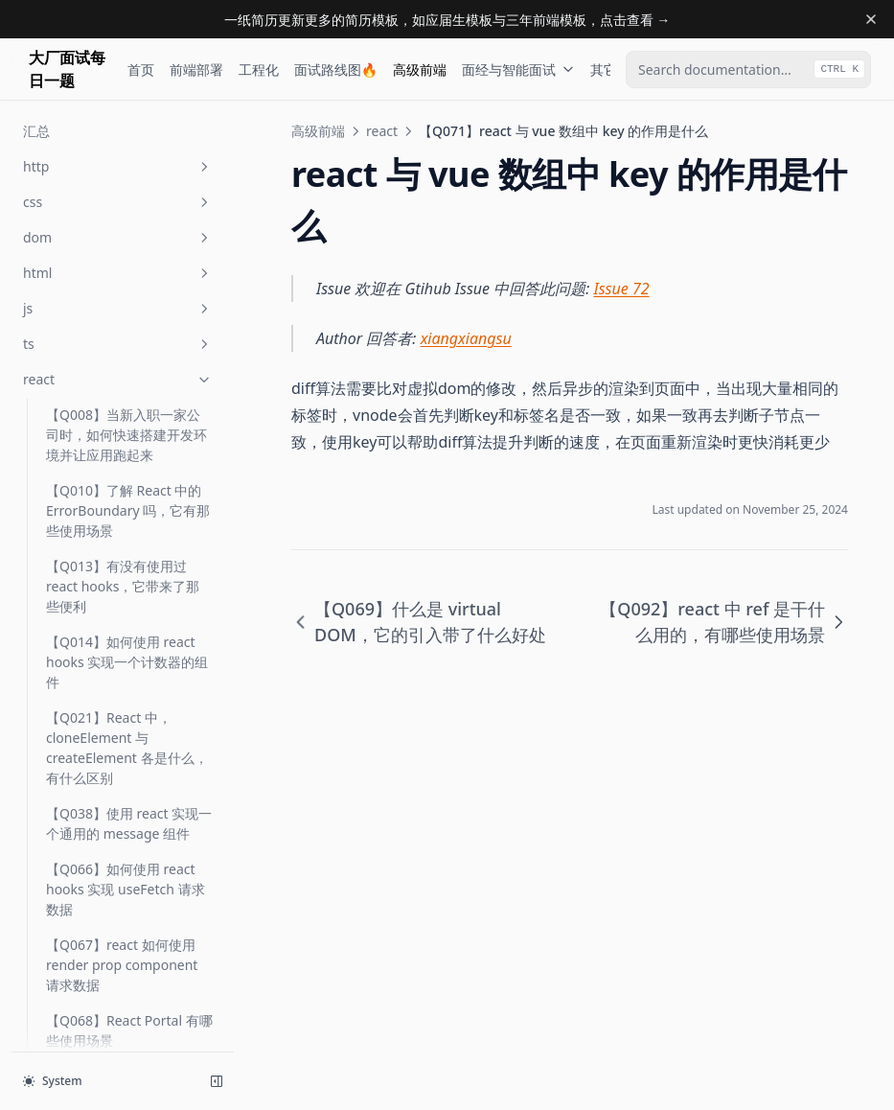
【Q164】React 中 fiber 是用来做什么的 (127, 971)
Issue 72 (622, 288)
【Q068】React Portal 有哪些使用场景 (129, 254)
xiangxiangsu (466, 338)
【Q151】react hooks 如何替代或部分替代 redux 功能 (128, 764)
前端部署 (196, 69)
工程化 (259, 69)
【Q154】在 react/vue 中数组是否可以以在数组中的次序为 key (126, 905)
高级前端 (420, 69)
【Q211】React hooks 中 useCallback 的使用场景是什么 (125, 1036)
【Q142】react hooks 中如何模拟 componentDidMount (128, 582)
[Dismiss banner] (871, 19)
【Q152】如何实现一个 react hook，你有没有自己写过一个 (126, 829)
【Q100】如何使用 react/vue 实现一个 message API (104, 506)
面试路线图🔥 (336, 69)
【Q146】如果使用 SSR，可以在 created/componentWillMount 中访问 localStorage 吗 (126, 678)
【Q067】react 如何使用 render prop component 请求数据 (121, 188)
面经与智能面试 (518, 69)
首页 (140, 69)
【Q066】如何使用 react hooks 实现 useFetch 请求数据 (125, 112)
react (382, 131)
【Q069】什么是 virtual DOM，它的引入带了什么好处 (129, 319)
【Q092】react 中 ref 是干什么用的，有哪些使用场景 (126, 441)
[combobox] (748, 69)
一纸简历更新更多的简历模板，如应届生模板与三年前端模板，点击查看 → (447, 20)
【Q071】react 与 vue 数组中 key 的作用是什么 (123, 385)
